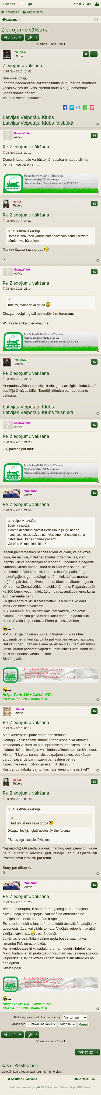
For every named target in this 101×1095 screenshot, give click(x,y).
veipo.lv (20, 52)
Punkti (77, 4)
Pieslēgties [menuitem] (90, 5)
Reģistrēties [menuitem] (98, 5)
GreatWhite (22, 133)
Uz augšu (98, 124)
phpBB (40, 1087)
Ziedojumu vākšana (25, 29)
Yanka (19, 709)
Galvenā (12, 19)
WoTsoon (30, 490)
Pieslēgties (12, 11)
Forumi (31, 5)
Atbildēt (10, 37)
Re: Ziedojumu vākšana (26, 147)
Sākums (9, 4)
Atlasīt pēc (34, 1024)
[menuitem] (81, 1078)
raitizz (17, 201)
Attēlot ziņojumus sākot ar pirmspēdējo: (50, 1017)
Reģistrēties (35, 11)
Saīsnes (23, 5)
